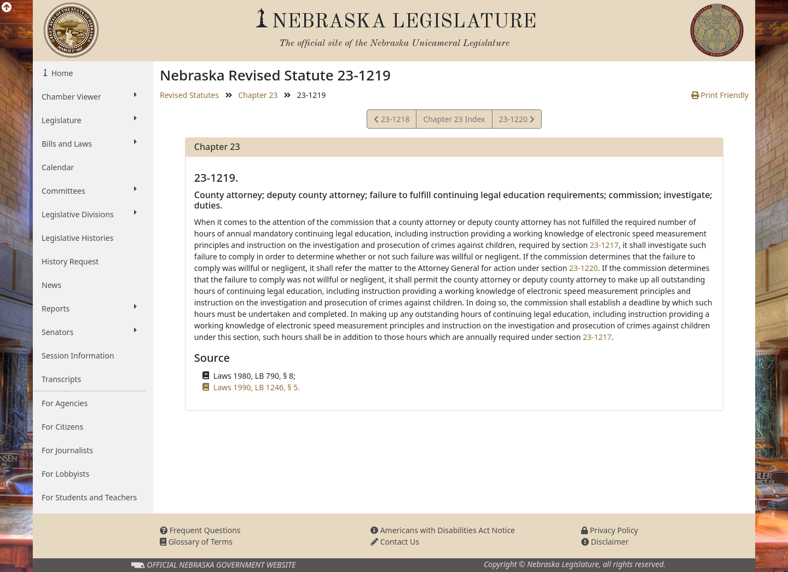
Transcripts (61, 379)
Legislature (89, 119)
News (51, 285)
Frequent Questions (200, 530)
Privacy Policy (609, 530)
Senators (89, 331)
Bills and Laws (89, 143)
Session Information (78, 355)
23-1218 (391, 121)
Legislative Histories (77, 238)
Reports (89, 308)
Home (61, 73)
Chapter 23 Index (454, 119)
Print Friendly (720, 95)
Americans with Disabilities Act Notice (442, 530)
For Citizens (62, 426)
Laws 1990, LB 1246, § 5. (256, 387)
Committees (89, 190)
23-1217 (604, 245)
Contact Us (394, 541)
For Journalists (67, 450)
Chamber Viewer (89, 96)
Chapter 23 (257, 95)
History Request (70, 261)
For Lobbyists (65, 474)
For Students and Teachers (89, 497)
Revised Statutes (189, 95)
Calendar (58, 167)
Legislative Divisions (89, 214)
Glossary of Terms (196, 541)
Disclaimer (605, 541)
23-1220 (517, 121)
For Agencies (65, 403)
